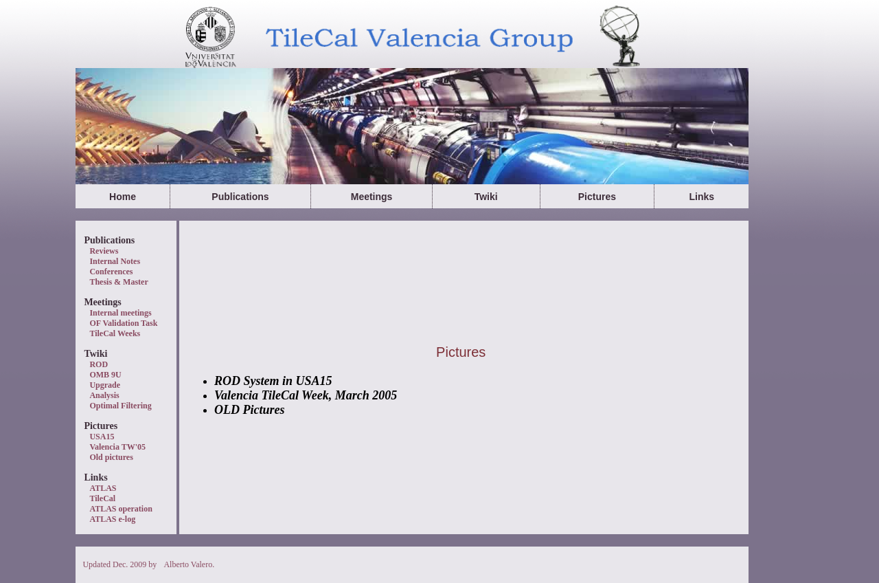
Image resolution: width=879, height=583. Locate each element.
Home (122, 196)
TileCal (102, 498)
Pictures (597, 196)
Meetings (372, 196)
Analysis (104, 395)
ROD (98, 364)
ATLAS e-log (112, 519)
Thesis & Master (118, 282)
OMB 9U (105, 375)
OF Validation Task (123, 323)
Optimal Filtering (120, 405)
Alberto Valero (187, 564)
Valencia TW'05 (117, 447)
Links (701, 196)
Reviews (103, 251)
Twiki (486, 196)
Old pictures (111, 457)
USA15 (101, 436)
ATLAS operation (120, 509)
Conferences (111, 271)
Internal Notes (114, 261)
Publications (240, 196)
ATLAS (102, 488)
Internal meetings (120, 313)
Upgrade (104, 385)
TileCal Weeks (114, 333)
